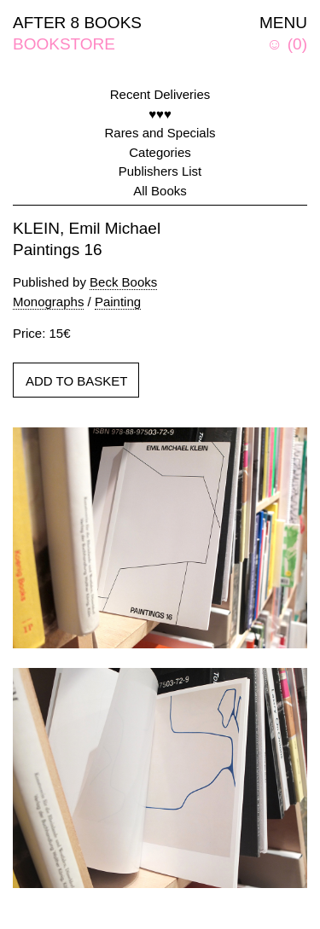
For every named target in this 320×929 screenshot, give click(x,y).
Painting (118, 301)
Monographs (48, 301)
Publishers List (160, 171)
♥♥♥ (160, 114)
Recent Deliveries (160, 94)
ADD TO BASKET (76, 381)
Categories (160, 152)
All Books (160, 190)
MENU (283, 23)
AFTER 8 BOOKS (77, 23)
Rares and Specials (159, 132)
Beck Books (123, 282)
